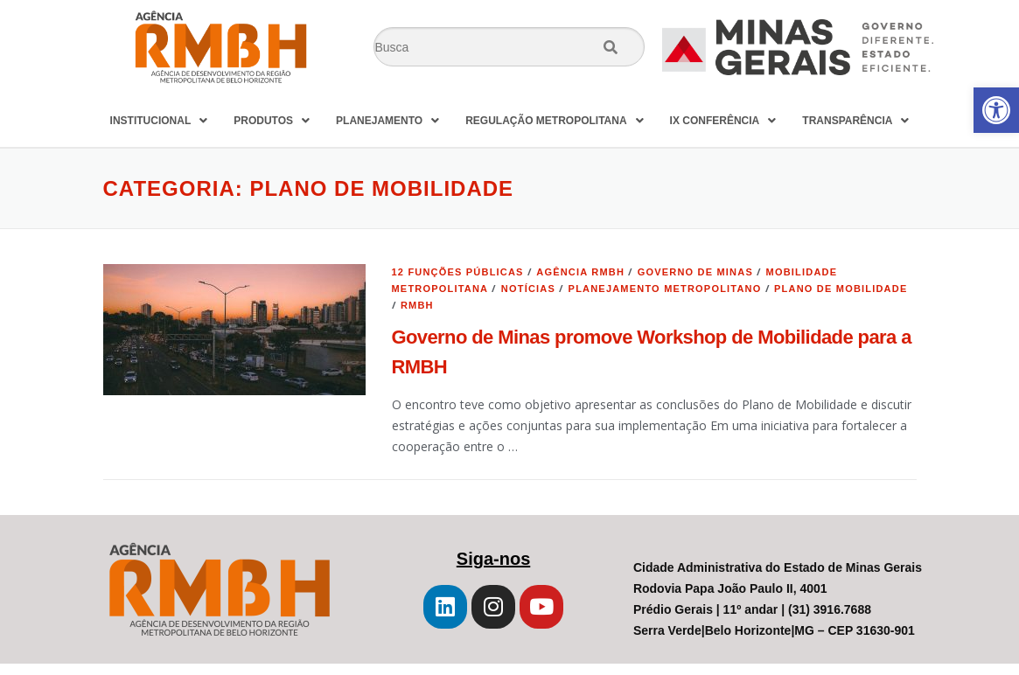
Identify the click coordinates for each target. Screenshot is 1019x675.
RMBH (417, 305)
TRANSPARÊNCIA (855, 121)
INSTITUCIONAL (159, 121)
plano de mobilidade (840, 288)
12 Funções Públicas (458, 272)
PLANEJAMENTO (387, 121)
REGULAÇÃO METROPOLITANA (554, 121)
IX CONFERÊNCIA (723, 121)
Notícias (528, 288)
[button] (996, 110)
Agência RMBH (580, 272)
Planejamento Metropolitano (665, 288)
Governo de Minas (695, 272)
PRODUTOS (272, 121)
